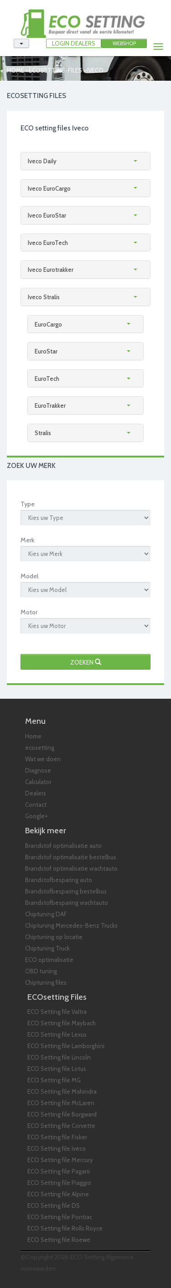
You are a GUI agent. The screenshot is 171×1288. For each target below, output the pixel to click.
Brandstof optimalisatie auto (63, 845)
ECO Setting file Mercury (60, 1159)
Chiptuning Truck (47, 948)
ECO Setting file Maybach (61, 1023)
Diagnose (38, 770)
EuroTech (47, 378)
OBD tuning (41, 971)
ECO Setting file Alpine (58, 1194)
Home (15, 70)
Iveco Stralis (44, 297)
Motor (29, 612)
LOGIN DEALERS (73, 43)
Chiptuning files (46, 982)
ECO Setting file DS (53, 1205)
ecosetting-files (55, 70)
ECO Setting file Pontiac (59, 1216)
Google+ (36, 816)
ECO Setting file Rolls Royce (65, 1228)
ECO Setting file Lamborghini (65, 1045)
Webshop (124, 43)
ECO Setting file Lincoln (59, 1057)
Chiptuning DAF (46, 914)
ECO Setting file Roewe (58, 1239)
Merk (27, 540)
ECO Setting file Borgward (62, 1114)
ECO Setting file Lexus (57, 1034)
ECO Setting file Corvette (61, 1125)
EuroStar (46, 351)
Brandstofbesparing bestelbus (66, 891)
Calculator (38, 781)
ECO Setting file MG (54, 1080)
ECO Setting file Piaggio (59, 1182)
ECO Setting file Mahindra (62, 1091)
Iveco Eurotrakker (50, 269)
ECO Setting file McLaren (60, 1102)
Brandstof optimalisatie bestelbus (70, 857)
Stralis (43, 432)
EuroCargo (48, 324)
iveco (95, 70)
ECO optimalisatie (49, 959)
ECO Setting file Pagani (58, 1171)
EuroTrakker (50, 405)
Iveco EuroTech (48, 242)
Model (29, 576)
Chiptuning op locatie (54, 936)
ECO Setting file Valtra (57, 1011)
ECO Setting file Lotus (56, 1068)
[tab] (85, 161)
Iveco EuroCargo (49, 188)
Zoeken (85, 662)
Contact (36, 804)
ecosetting (39, 747)
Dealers (35, 793)
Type (28, 504)
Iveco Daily (42, 161)
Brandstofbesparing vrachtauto (66, 902)
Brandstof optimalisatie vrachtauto (71, 868)
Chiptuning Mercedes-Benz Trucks (71, 925)
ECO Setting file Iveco (56, 1148)
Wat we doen (43, 759)
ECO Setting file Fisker (57, 1137)
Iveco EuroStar (47, 215)
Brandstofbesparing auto (58, 879)
